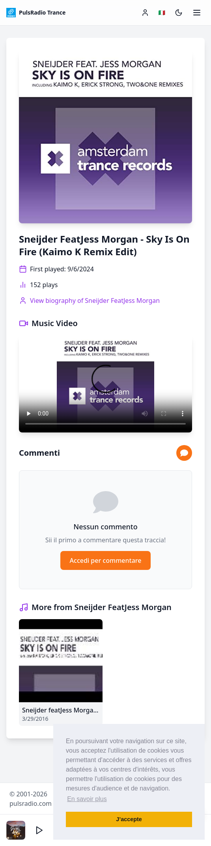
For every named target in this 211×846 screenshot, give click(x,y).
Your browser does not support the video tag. (105, 383)
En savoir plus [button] (87, 799)
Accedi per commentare (106, 560)
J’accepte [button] (129, 819)
